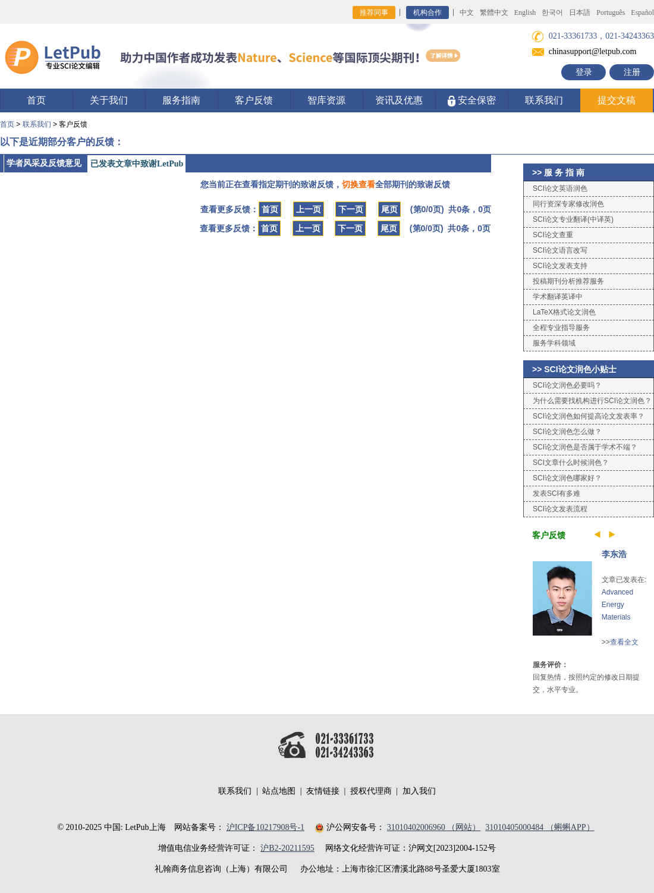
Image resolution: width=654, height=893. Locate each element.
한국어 (552, 12)
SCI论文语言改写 (560, 250)
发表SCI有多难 (556, 493)
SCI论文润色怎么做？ (567, 431)
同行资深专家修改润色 (568, 204)
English (525, 12)
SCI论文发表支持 (560, 266)
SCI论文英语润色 (560, 188)
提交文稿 (617, 100)
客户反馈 (254, 100)
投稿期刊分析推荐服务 (568, 281)
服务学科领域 (554, 343)
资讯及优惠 (399, 100)
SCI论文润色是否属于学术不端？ (585, 447)
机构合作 (427, 12)
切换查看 (358, 184)
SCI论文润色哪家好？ (567, 478)
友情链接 (322, 791)
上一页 (308, 209)
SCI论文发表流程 (560, 509)
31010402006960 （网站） (434, 827)
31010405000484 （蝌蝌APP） (539, 827)
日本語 (579, 12)
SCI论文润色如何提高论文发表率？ (588, 416)
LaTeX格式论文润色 (564, 312)
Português (610, 12)
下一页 (350, 209)
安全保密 (472, 100)
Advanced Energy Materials (617, 604)
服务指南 (181, 100)
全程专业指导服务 (561, 327)
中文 (467, 12)
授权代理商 (371, 791)
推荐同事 (374, 12)
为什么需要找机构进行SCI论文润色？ (592, 401)
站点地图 (278, 791)
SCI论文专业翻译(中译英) (573, 219)
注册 (632, 72)
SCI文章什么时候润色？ (571, 462)
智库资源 (326, 100)
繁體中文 (494, 12)
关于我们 (109, 100)
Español (642, 12)
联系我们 (544, 100)
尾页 (389, 209)
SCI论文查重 (553, 235)
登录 (584, 72)
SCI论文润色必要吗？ (567, 385)
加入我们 (419, 791)
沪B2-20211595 (287, 848)
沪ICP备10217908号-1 (265, 827)
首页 (36, 100)
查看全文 (624, 642)
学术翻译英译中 (558, 297)
